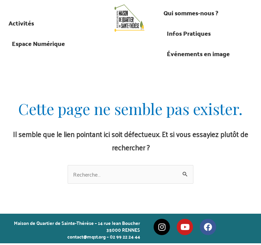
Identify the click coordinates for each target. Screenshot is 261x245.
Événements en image (198, 53)
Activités (21, 23)
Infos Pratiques (189, 33)
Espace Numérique (38, 43)
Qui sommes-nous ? (190, 12)
